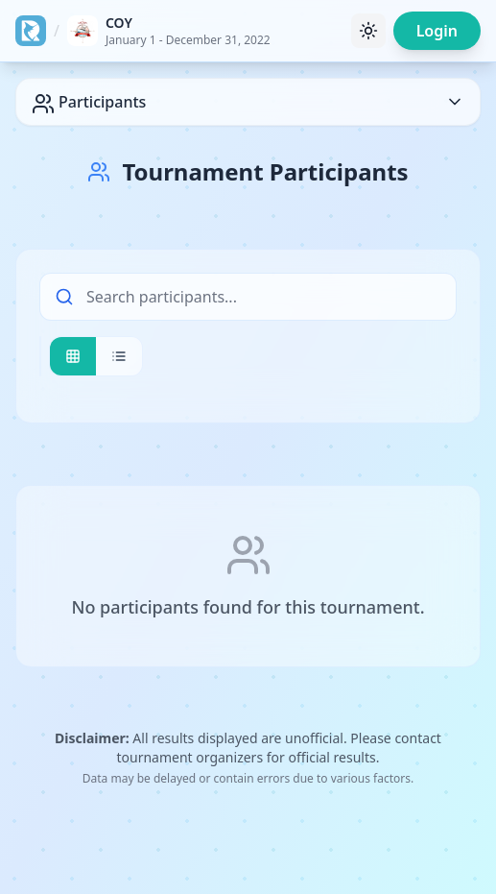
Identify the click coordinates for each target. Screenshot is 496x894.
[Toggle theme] (368, 30)
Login (437, 30)
